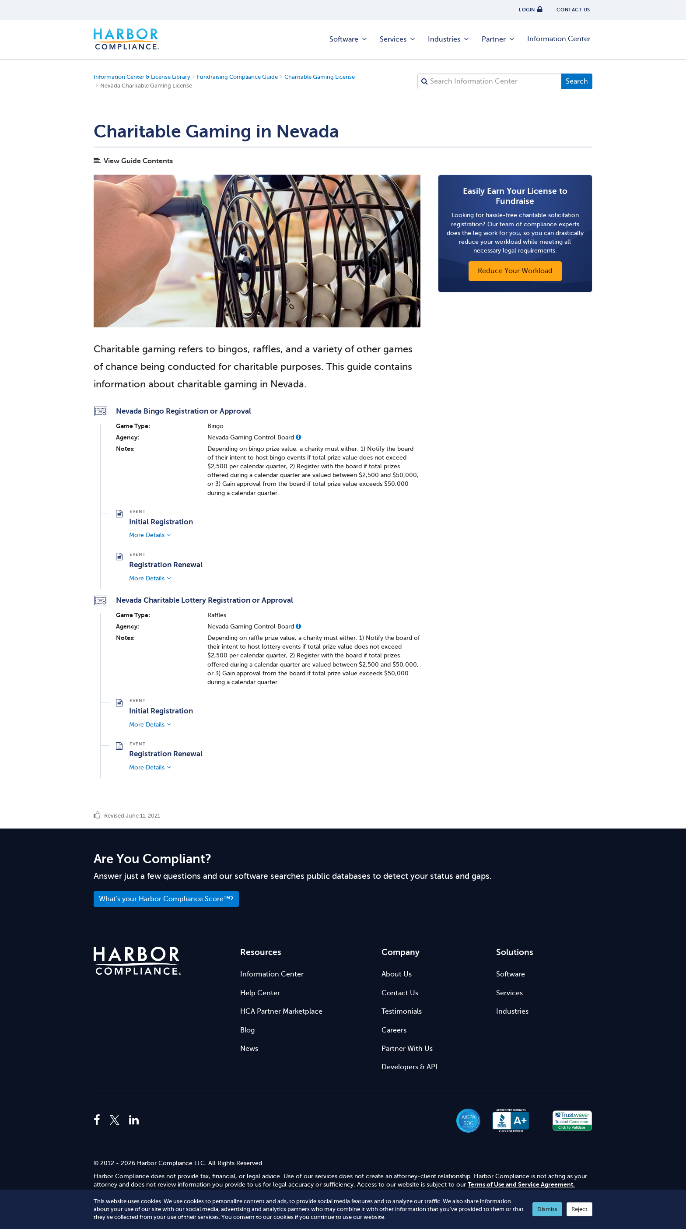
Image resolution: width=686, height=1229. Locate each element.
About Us (397, 974)
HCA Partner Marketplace (281, 1011)
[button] (298, 437)
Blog (247, 1030)
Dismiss (547, 1209)
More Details (146, 534)
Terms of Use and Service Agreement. (521, 1184)
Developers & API (410, 1067)
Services (398, 39)
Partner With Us (407, 1049)
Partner (498, 39)
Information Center (559, 39)
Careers (394, 1030)
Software (348, 39)
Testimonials (402, 1011)
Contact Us (400, 993)
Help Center (260, 993)
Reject (579, 1209)
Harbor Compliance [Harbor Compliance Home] (126, 39)
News (249, 1049)
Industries (449, 39)
